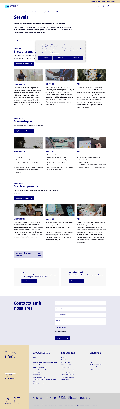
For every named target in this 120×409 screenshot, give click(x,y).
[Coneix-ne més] (29, 281)
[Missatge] (80, 321)
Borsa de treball (65, 367)
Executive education (38, 365)
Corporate (92, 1)
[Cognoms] (80, 309)
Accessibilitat (94, 405)
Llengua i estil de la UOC (67, 375)
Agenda (108, 1)
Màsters (35, 360)
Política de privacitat (62, 327)
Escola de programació (39, 377)
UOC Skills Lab (36, 375)
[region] (60, 51)
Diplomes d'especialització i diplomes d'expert (45, 362)
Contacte (113, 1)
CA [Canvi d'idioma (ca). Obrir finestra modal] (99, 6)
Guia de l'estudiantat (66, 360)
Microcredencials (65, 362)
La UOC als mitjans (94, 367)
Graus (34, 357)
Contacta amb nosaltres (64, 102)
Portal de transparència (67, 377)
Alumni (98, 1)
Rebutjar (60, 57)
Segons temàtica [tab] (31, 40)
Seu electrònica (65, 379)
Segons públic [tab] (19, 40)
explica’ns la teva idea (31, 237)
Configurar (76, 57)
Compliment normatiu (38, 405)
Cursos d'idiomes (37, 372)
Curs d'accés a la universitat (40, 384)
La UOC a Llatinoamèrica (95, 364)
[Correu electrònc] (80, 314)
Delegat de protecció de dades (82, 405)
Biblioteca (63, 357)
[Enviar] (62, 338)
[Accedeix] (76, 281)
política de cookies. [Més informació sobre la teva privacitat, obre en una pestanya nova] (54, 53)
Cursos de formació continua (40, 370)
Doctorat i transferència (39, 367)
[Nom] (80, 303)
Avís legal (60, 405)
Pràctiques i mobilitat (67, 365)
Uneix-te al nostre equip (67, 370)
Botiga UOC (92, 369)
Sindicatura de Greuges (50, 405)
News (103, 1)
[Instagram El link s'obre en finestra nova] (90, 358)
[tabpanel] (60, 152)
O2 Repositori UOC (66, 372)
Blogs (90, 362)
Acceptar (45, 57)
